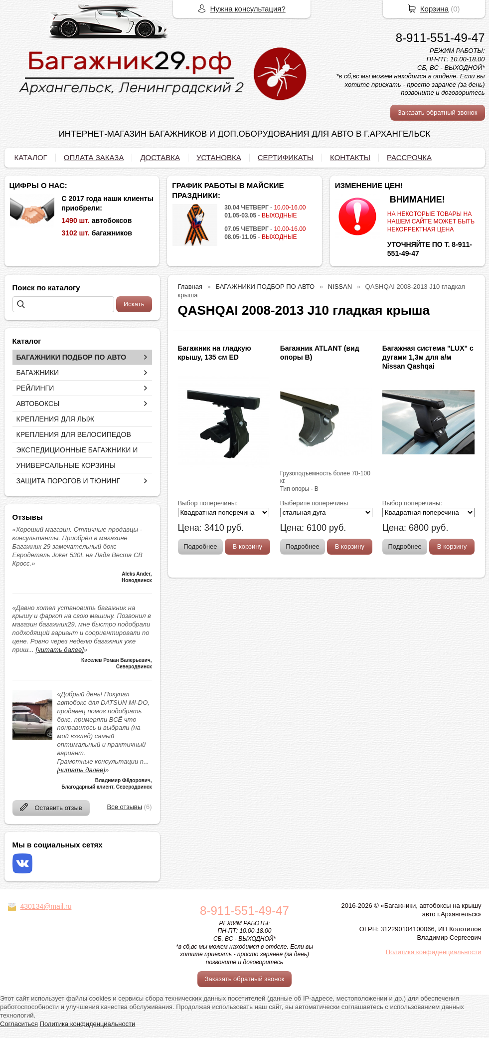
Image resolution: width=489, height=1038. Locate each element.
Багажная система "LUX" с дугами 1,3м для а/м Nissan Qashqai (428, 357)
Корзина (434, 8)
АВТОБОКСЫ (38, 404)
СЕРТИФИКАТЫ (286, 157)
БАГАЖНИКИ (37, 373)
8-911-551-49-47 (440, 37)
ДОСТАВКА (160, 157)
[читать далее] (59, 649)
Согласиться (19, 1024)
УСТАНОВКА (218, 157)
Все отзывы (124, 807)
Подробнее (200, 546)
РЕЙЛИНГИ (35, 388)
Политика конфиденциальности (434, 952)
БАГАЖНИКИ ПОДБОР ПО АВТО (71, 357)
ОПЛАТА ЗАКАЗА (94, 157)
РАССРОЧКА (409, 157)
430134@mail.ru (46, 906)
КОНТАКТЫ (350, 157)
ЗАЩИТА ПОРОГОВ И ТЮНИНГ (68, 481)
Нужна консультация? (248, 8)
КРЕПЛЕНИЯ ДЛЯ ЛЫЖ (55, 419)
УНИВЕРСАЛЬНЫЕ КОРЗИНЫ (66, 465)
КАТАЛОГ (30, 157)
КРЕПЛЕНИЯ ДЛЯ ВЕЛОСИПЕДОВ (73, 434)
